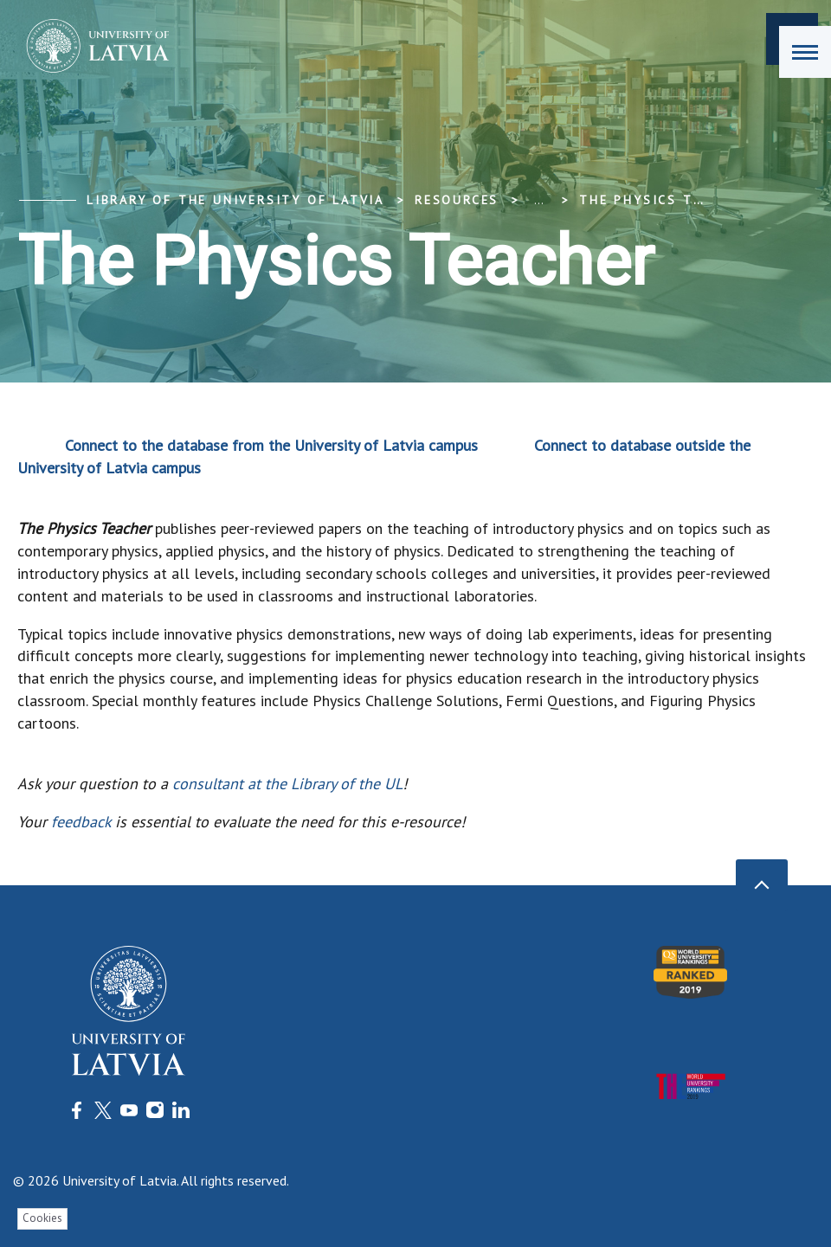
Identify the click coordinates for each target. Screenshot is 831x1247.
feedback (81, 822)
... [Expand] (539, 200)
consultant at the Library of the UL (287, 784)
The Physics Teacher (663, 200)
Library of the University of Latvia (235, 200)
